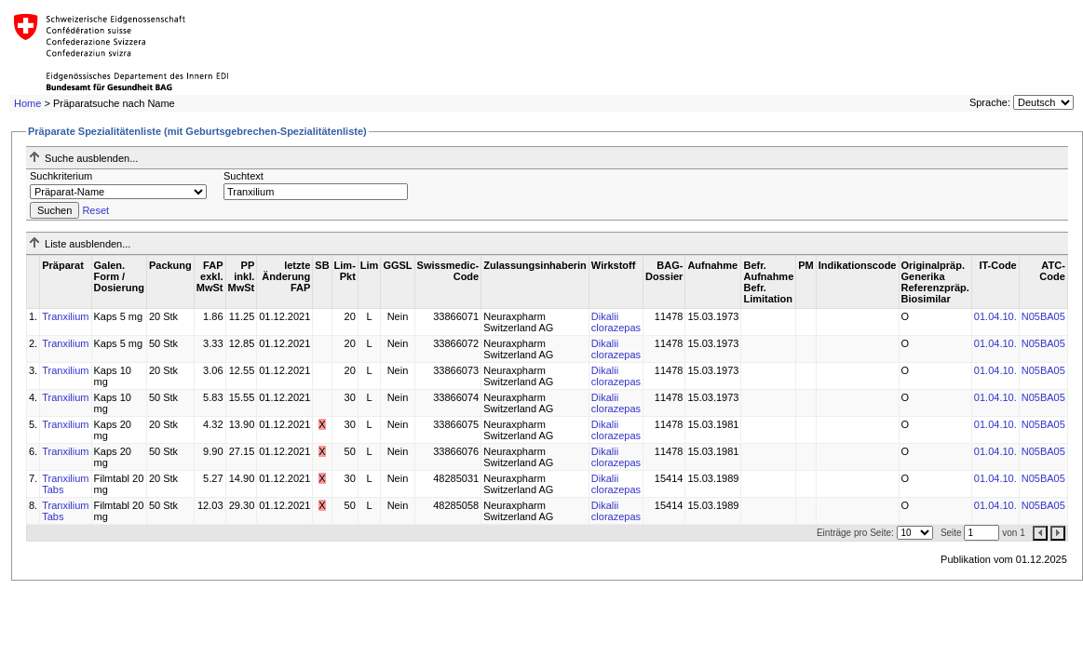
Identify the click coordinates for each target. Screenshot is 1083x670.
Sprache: (989, 102)
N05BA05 (1043, 316)
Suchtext (243, 175)
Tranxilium (65, 316)
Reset (95, 210)
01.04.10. (995, 316)
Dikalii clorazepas (616, 322)
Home (27, 103)
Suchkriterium (61, 175)
